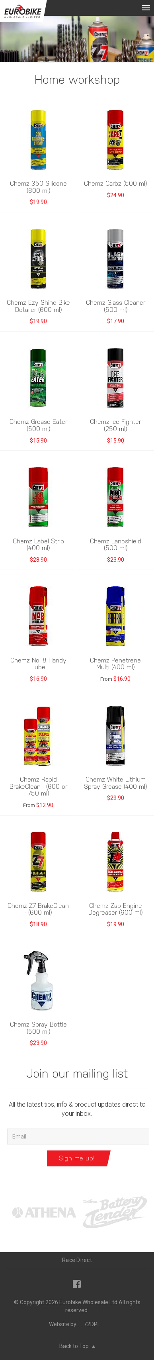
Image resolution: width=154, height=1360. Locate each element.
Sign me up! (77, 1158)
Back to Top (77, 1346)
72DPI (91, 1324)
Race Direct (77, 1260)
